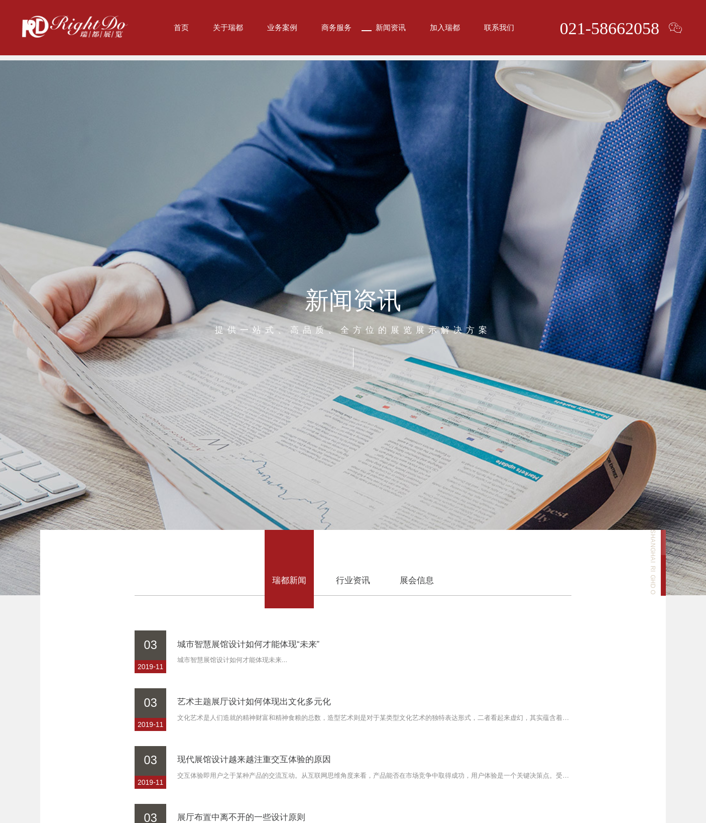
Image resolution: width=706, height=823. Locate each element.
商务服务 (336, 30)
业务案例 (282, 30)
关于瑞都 (228, 30)
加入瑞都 (445, 30)
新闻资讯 (391, 30)
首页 (181, 30)
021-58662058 (606, 30)
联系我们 (499, 30)
